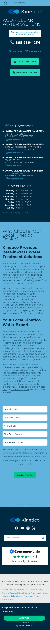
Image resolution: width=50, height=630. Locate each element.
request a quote (20, 389)
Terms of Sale (36, 590)
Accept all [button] (24, 618)
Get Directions (16, 139)
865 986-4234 (28, 43)
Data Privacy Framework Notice (33, 593)
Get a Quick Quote (27, 61)
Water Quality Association (28, 313)
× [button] (46, 606)
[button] (25, 625)
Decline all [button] (24, 622)
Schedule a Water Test (27, 72)
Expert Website (34, 51)
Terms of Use (22, 590)
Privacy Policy (8, 590)
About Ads (8, 596)
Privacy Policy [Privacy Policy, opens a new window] (7, 612)
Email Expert (17, 51)
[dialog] (25, 616)
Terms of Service (9, 593)
